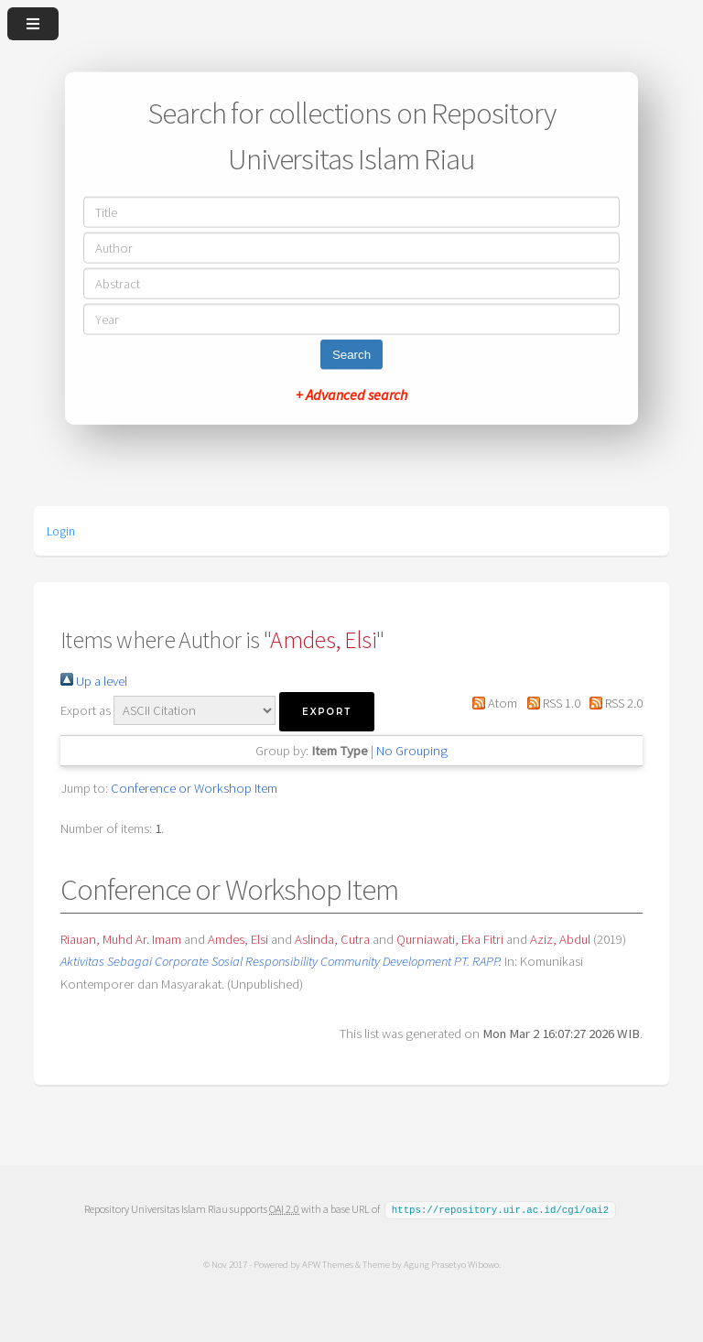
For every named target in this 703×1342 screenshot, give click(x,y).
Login (61, 531)
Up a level (93, 681)
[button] (326, 711)
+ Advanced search (351, 393)
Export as (85, 710)
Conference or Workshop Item (194, 788)
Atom (491, 703)
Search (351, 354)
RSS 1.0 (549, 703)
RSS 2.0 (613, 703)
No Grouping (412, 750)
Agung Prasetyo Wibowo (450, 1263)
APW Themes (326, 1263)
